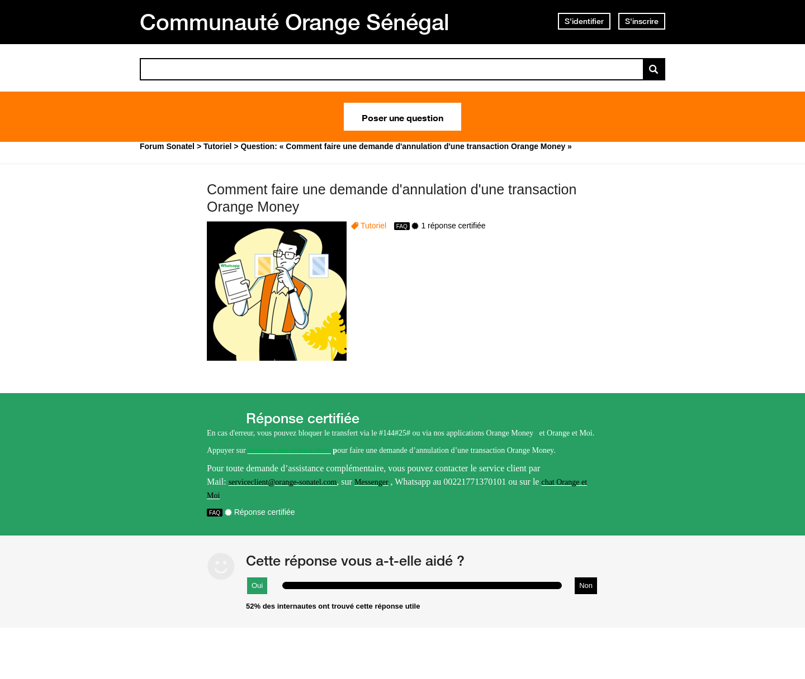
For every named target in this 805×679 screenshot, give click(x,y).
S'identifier (584, 21)
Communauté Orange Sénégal (294, 22)
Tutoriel (373, 225)
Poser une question (402, 116)
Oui (257, 585)
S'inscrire (642, 21)
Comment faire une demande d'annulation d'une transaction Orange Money (391, 197)
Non (586, 585)
